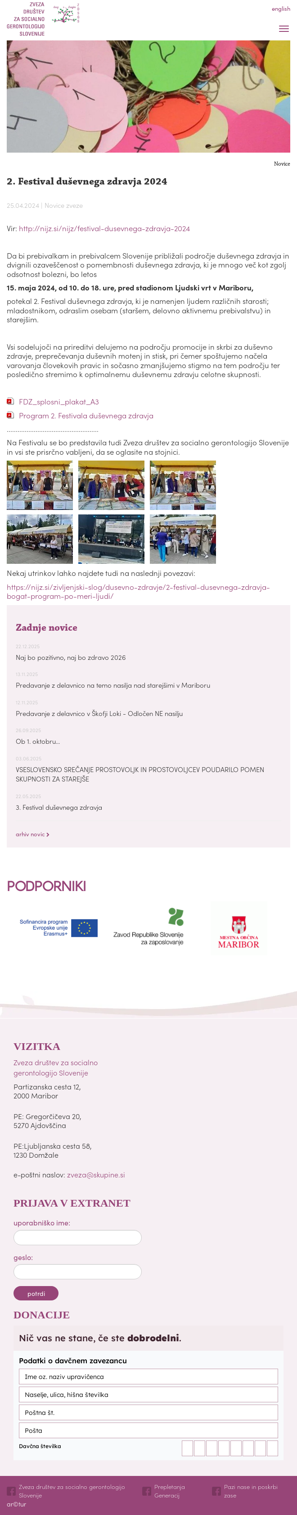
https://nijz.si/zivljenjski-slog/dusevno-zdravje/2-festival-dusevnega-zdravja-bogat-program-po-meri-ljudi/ (138, 591)
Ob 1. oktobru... (38, 741)
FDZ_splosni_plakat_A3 (59, 401)
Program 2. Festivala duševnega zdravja (86, 415)
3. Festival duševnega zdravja (59, 807)
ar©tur (16, 1503)
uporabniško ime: (42, 1222)
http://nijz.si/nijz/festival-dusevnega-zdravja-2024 (104, 228)
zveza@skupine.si (96, 1174)
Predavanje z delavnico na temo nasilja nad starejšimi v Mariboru (113, 684)
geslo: (23, 1257)
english (281, 8)
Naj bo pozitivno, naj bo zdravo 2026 (71, 657)
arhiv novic (33, 834)
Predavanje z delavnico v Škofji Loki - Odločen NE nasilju (99, 713)
